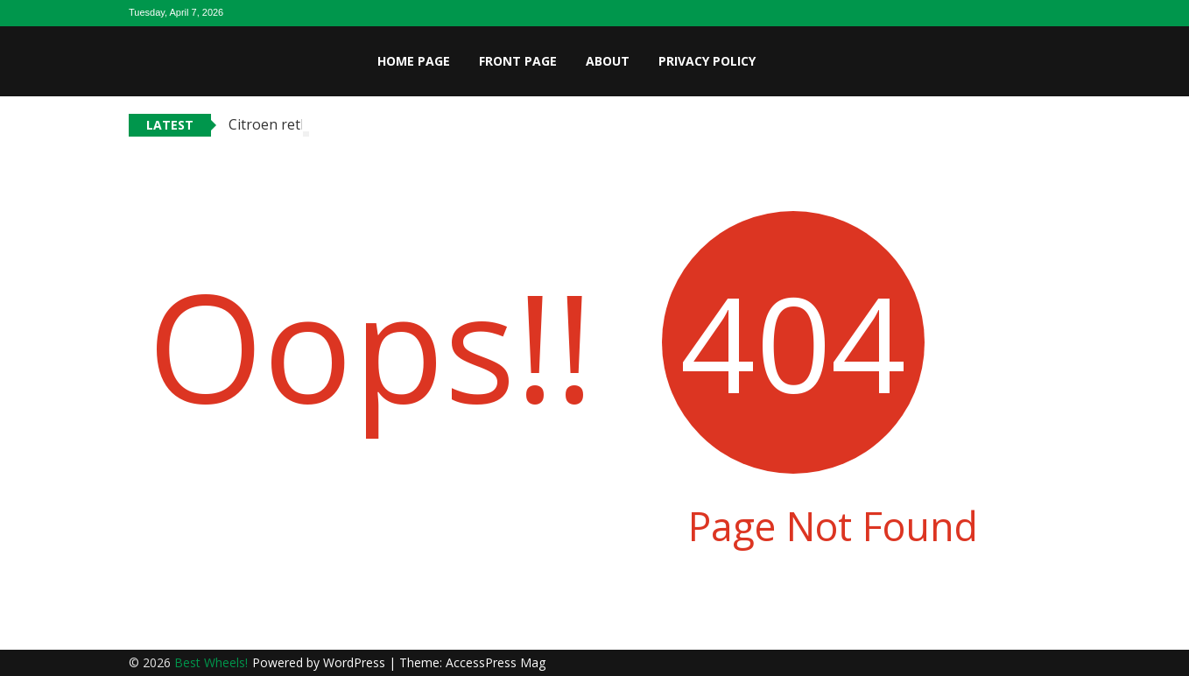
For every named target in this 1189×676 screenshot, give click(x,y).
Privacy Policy (707, 61)
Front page (518, 61)
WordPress (356, 662)
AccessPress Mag (495, 662)
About (608, 61)
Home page (413, 61)
